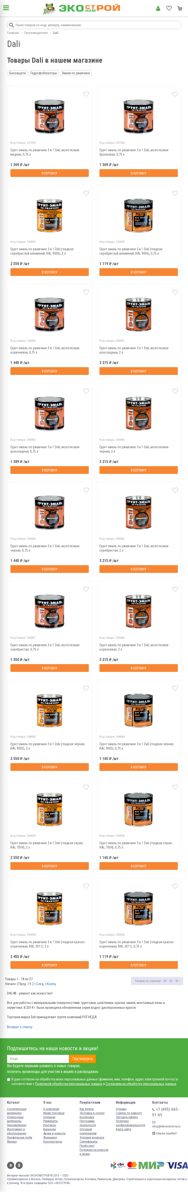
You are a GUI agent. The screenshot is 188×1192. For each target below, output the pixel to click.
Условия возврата (92, 1137)
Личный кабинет (158, 8)
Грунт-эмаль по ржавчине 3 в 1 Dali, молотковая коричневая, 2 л (133, 647)
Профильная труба (19, 1137)
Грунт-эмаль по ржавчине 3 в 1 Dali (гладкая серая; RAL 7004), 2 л (46, 845)
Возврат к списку (19, 1027)
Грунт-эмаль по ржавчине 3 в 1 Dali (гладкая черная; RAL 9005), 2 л (47, 746)
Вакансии (49, 1129)
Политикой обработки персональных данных (68, 1084)
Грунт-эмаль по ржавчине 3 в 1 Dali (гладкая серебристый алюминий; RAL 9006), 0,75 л (130, 251)
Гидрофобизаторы (43, 73)
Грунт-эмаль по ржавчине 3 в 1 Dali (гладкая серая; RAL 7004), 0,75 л (135, 845)
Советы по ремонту (129, 1113)
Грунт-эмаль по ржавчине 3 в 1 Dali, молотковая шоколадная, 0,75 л (44, 449)
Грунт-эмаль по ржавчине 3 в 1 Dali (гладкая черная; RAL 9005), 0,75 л (136, 746)
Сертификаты (89, 1141)
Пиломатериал (16, 1125)
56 (170, 981)
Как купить (87, 1109)
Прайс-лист (87, 1145)
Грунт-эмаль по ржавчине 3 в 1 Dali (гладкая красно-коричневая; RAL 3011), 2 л (47, 944)
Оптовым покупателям (88, 1131)
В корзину (49, 173)
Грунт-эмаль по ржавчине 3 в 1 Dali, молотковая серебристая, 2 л (133, 548)
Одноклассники (19, 1165)
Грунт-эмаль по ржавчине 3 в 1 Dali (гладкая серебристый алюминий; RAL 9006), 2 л (41, 251)
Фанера (12, 1141)
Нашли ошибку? (164, 1133)
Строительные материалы (16, 1111)
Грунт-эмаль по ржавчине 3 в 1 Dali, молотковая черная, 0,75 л (44, 548)
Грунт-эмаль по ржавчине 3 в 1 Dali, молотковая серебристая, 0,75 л (44, 647)
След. (40, 984)
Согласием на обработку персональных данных (140, 1084)
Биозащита (17, 73)
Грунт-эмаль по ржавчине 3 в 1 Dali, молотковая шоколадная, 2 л (133, 350)
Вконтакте (10, 1165)
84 (176, 981)
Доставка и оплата (92, 1113)
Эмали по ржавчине (76, 73)
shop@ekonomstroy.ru (166, 1124)
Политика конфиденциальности (130, 1123)
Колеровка (87, 1117)
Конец (51, 984)
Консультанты (52, 1141)
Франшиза (50, 1137)
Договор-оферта (127, 1117)
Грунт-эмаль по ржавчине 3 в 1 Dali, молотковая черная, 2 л (133, 449)
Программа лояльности (88, 1123)
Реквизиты (50, 1121)
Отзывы (121, 1109)
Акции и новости (54, 1133)
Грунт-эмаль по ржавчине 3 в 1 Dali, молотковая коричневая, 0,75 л (44, 350)
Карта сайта (123, 1129)
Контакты (49, 1125)
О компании (51, 1109)
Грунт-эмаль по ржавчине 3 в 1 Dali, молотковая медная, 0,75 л (44, 152)
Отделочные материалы (15, 1119)
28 (164, 981)
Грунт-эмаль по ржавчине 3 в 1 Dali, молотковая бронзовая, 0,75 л (133, 152)
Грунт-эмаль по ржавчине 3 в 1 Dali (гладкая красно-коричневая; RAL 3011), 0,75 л (136, 944)
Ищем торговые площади (53, 1115)
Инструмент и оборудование (16, 1131)
